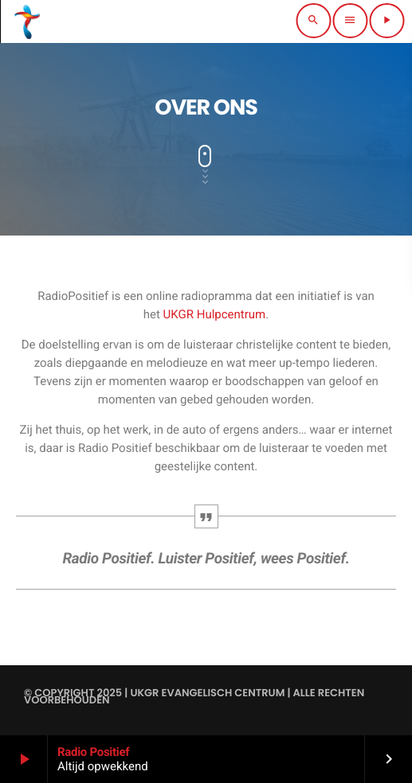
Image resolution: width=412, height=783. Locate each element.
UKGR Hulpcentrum (214, 314)
